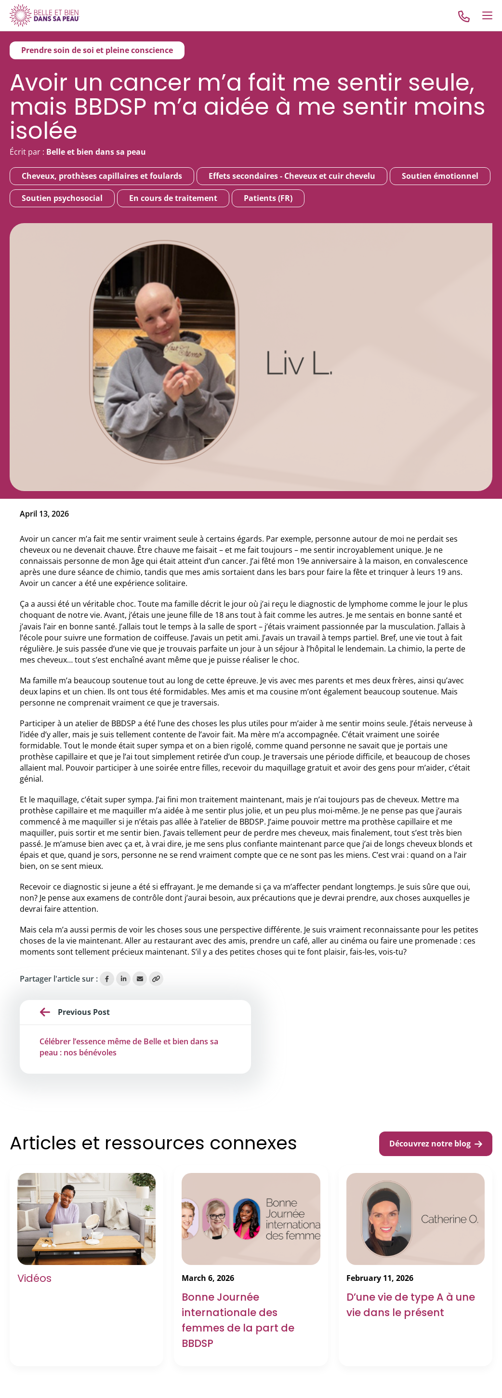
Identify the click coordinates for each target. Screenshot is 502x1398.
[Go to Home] (45, 15)
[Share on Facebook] (107, 979)
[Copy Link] (156, 979)
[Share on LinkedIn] (123, 979)
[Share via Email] (139, 979)
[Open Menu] (487, 15)
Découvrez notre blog (435, 1143)
